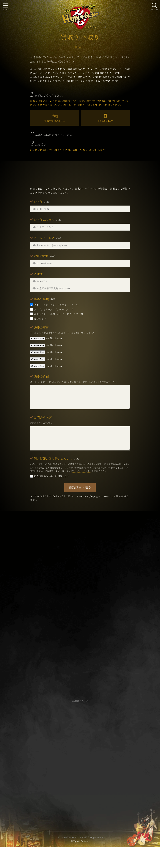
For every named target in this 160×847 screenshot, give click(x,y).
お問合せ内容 (43, 417)
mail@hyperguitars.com (96, 496)
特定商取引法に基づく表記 (80, 757)
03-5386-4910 (105, 120)
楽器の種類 (44, 299)
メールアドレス (47, 238)
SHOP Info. (80, 607)
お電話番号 (44, 256)
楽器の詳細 (41, 376)
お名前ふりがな (47, 219)
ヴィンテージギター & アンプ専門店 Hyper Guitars (80, 837)
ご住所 (38, 274)
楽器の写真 (41, 327)
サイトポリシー (80, 753)
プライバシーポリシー (81, 471)
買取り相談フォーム (54, 120)
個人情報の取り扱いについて (56, 458)
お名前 (41, 201)
